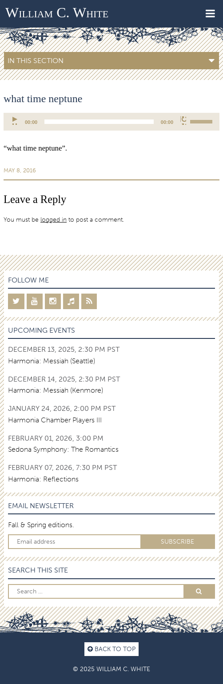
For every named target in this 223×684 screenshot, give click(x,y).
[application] (111, 122)
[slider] (99, 121)
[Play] (15, 120)
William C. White (56, 12)
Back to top (111, 649)
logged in (53, 219)
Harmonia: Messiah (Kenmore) (55, 390)
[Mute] (183, 120)
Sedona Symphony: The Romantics (63, 449)
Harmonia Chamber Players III (55, 420)
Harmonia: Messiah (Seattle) (51, 361)
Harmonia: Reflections (43, 479)
